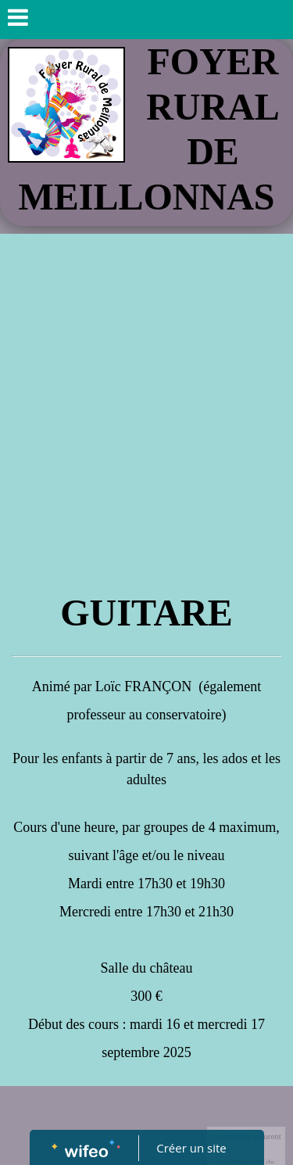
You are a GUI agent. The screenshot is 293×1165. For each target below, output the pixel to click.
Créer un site (191, 1148)
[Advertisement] (146, 388)
